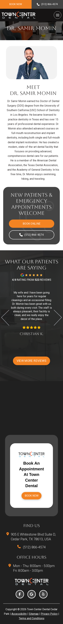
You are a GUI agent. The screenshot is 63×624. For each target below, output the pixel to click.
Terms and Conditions (31, 618)
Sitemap (34, 613)
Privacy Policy (49, 613)
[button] (57, 15)
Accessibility (19, 613)
